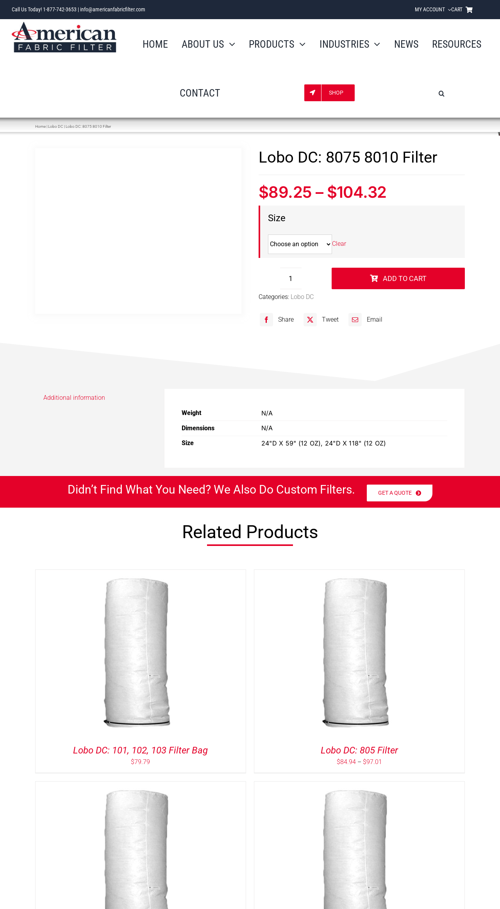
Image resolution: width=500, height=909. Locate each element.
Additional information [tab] (74, 397)
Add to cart (398, 278)
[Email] (364, 319)
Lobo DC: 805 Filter (359, 750)
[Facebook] (276, 319)
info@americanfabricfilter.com (112, 9)
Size (277, 218)
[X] (320, 319)
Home (40, 126)
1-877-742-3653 (60, 9)
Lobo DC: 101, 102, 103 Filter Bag (140, 750)
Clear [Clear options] (339, 244)
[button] (441, 93)
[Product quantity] (291, 278)
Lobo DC (55, 126)
